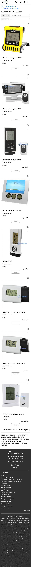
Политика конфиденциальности (11, 479)
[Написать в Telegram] (18, 464)
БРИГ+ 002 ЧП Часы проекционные (14, 312)
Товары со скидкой (7, 499)
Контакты (4, 483)
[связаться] (16, 2)
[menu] (3, 2)
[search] (20, 2)
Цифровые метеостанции (11, 8)
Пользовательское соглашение (11, 481)
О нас (3, 475)
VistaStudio (26, 510)
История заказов (6, 506)
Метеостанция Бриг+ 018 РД (11, 159)
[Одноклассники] (17, 467)
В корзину (15, 68)
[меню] (28, 2)
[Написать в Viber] (15, 464)
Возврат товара (6, 485)
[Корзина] (24, 2)
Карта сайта (5, 494)
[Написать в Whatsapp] (12, 464)
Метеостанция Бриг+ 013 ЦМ (12, 210)
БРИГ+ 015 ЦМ (7, 261)
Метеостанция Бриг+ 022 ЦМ (12, 58)
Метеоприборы (11, 6)
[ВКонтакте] (14, 467)
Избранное (5, 508)
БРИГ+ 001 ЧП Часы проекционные (14, 363)
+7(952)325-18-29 (15, 458)
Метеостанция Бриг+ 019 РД (11, 108)
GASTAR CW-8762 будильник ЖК (13, 414)
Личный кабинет (6, 504)
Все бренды (5, 490)
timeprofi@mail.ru (15, 461)
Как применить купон (8, 492)
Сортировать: (5, 15)
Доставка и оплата (7, 477)
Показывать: (5, 19)
